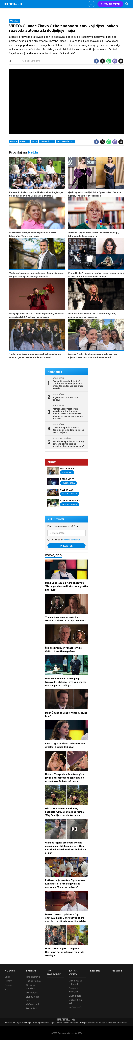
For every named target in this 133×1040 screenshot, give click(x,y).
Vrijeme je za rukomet (75, 982)
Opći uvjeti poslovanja (116, 1022)
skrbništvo (47, 141)
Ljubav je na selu (32, 998)
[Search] (126, 4)
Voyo (7, 989)
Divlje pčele (32, 992)
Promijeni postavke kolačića (92, 1022)
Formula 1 (31, 1008)
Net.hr (33, 152)
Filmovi (8, 980)
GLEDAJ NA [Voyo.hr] (110, 4)
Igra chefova (33, 976)
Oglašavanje (56, 1022)
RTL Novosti (55, 519)
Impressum (10, 1022)
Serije (8, 976)
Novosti (10, 970)
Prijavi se (66, 545)
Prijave (117, 970)
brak (34, 141)
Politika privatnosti (40, 1022)
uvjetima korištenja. (71, 539)
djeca (13, 141)
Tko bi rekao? (33, 980)
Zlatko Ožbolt (65, 141)
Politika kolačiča (70, 1022)
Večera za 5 (32, 1004)
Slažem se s (65, 539)
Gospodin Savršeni (31, 987)
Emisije (8, 985)
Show (51, 462)
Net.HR (95, 970)
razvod (24, 141)
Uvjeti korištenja (23, 1022)
